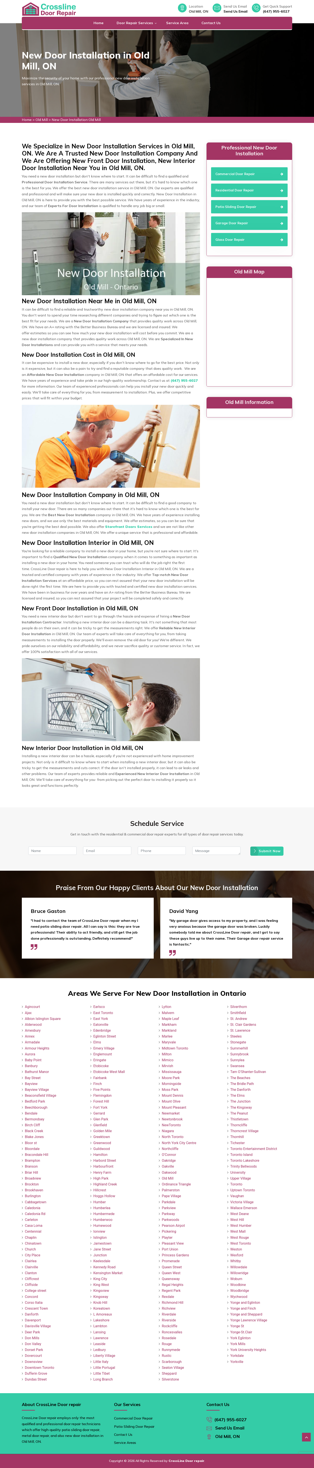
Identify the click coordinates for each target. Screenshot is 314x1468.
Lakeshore (101, 1320)
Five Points (101, 1090)
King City (100, 1279)
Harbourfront (103, 1166)
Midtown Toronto (175, 1048)
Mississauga (171, 1072)
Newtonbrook (172, 1119)
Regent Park (171, 1291)
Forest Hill (101, 1101)
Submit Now (267, 851)
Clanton (31, 1273)
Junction (100, 1255)
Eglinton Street (104, 1036)
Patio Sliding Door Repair (134, 1426)
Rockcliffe (169, 1326)
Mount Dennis (172, 1095)
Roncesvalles (172, 1332)
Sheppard (169, 1373)
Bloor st (31, 1143)
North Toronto (172, 1137)
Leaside (99, 1344)
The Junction (240, 1101)
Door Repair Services (135, 23)
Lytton (166, 1007)
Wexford (236, 1255)
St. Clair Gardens (243, 1025)
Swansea (237, 1066)
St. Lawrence (240, 1030)
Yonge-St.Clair (241, 1332)
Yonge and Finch (243, 1308)
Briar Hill (31, 1172)
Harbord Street (104, 1160)
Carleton (31, 1220)
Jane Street (102, 1249)
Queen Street (172, 1267)
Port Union (170, 1249)
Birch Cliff (32, 1125)
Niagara (168, 1131)
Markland (169, 1030)
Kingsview (101, 1291)
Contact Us (211, 23)
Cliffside (31, 1285)
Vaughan (237, 1196)
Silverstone (170, 1379)
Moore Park (171, 1078)
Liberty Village (104, 1356)
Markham (169, 1025)
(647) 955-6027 (276, 11)
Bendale (31, 1113)
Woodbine (238, 1285)
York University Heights (248, 1350)
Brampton (32, 1160)
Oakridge (169, 1160)
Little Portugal (104, 1368)
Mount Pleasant (174, 1107)
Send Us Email (235, 11)
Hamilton (100, 1155)
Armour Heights (37, 1048)
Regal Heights (172, 1285)
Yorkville (236, 1362)
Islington (100, 1237)
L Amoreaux (102, 1314)
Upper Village (240, 1178)
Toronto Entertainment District (253, 1149)
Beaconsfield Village (40, 1095)
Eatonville (100, 1025)
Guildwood (101, 1149)
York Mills (238, 1344)
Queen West (171, 1273)
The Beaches (240, 1078)
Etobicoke (101, 1066)
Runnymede (171, 1350)
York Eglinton (240, 1338)
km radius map (249, 331)
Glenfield (100, 1125)
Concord (31, 1297)
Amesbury (33, 1030)
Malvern (168, 1013)
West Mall (238, 1231)
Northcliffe (170, 1149)
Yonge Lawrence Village (248, 1320)
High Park (100, 1178)
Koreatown (101, 1308)
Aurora (30, 1054)
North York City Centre (179, 1143)
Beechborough (36, 1107)
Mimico (167, 1060)
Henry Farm (102, 1172)
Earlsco (99, 1007)
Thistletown (239, 1119)
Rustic (166, 1356)
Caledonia (32, 1208)
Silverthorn (238, 1007)
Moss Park (170, 1090)
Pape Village (171, 1196)
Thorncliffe (238, 1125)
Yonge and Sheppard (246, 1314)
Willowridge (239, 1273)
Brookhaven (34, 1190)
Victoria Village (242, 1202)
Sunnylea (237, 1060)
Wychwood (238, 1297)
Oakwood (169, 1172)
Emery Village (103, 1048)
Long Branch (103, 1379)
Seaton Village (173, 1368)
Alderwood (33, 1025)
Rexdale (168, 1297)
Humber (99, 1202)
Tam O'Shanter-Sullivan (248, 1072)
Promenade (171, 1261)
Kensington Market (108, 1273)
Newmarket (171, 1113)
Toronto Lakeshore (244, 1160)
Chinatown (33, 1243)
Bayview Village (37, 1090)
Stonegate (238, 1042)
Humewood (102, 1226)
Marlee (167, 1036)
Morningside (171, 1084)
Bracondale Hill (36, 1155)
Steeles (236, 1036)
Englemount (102, 1054)
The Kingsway (241, 1107)
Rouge (167, 1344)
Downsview (34, 1362)
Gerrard (99, 1113)
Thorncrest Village (244, 1131)
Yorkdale (237, 1356)
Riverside (169, 1320)
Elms (97, 1042)
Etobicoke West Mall (109, 1072)
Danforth (32, 1314)
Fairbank (100, 1078)
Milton (167, 1054)
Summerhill (239, 1048)
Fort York (100, 1107)
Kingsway (100, 1297)
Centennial (33, 1231)
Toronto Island (241, 1155)
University (238, 1172)
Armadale (32, 1042)
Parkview (169, 1208)
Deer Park (32, 1332)
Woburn (236, 1279)
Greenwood (102, 1143)
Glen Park (100, 1119)
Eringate (99, 1060)
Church (30, 1249)
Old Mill (42, 119)
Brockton (32, 1184)
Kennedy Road (104, 1267)
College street (35, 1291)
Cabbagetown (35, 1202)
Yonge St (237, 1326)
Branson (31, 1166)
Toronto (236, 1184)
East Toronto (103, 1013)
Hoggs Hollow (104, 1196)
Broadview (33, 1178)
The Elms (237, 1095)
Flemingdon (102, 1095)
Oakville (168, 1166)
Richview (169, 1308)
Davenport (33, 1320)
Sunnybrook (239, 1054)
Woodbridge (239, 1291)
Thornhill (237, 1137)
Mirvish (167, 1066)
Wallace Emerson (243, 1208)
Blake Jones (34, 1137)
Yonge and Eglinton (245, 1303)
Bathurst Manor (37, 1072)
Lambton (100, 1326)
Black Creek (34, 1131)
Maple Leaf (170, 1019)
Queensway (171, 1279)
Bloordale (32, 1149)
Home (99, 23)
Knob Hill (100, 1303)
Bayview (31, 1084)
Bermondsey (34, 1119)
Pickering (169, 1231)
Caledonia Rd (35, 1214)
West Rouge (239, 1237)
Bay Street (33, 1078)
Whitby (235, 1261)
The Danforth (240, 1090)
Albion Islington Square (43, 1019)
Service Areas (125, 1442)
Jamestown (102, 1243)
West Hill (237, 1220)
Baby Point (33, 1060)
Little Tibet (101, 1373)
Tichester (237, 1143)
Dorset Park (34, 1350)
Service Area (177, 23)
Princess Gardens (175, 1255)
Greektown (101, 1137)
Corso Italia (34, 1303)
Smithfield (238, 1013)
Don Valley (33, 1344)
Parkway (168, 1214)
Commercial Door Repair (133, 1418)
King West (101, 1285)
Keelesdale (101, 1261)
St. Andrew (238, 1019)
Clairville (31, 1267)
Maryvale (169, 1042)
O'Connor (169, 1155)
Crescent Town (36, 1308)
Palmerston (171, 1190)
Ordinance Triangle (176, 1184)
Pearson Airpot (173, 1226)
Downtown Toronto (39, 1368)
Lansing (99, 1332)
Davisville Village (38, 1326)
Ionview (99, 1231)
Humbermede (103, 1214)
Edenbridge (102, 1030)
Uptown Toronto (242, 1190)
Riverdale (169, 1314)
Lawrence (100, 1338)
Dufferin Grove (36, 1373)
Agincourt (32, 1007)
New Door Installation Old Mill (76, 119)
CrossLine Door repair (186, 1461)
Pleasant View (173, 1243)
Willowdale (238, 1267)
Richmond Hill (172, 1303)
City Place (32, 1255)
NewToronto (171, 1125)
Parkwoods (170, 1220)
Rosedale (169, 1338)
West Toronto (240, 1243)
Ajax (28, 1013)
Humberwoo (103, 1220)
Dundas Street (36, 1379)
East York (100, 1019)
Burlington (33, 1196)
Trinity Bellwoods (243, 1166)
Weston (236, 1249)
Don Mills (32, 1338)
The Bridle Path (242, 1084)
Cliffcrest (32, 1279)
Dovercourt (33, 1356)
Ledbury (99, 1350)
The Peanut (239, 1113)
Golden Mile (102, 1131)
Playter (167, 1237)
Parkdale (168, 1202)
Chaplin (31, 1237)
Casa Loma (34, 1226)
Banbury (31, 1066)
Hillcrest (99, 1190)
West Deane (239, 1214)
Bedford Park (35, 1101)
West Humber (240, 1226)
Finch (97, 1084)
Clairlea (30, 1261)
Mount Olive (171, 1101)
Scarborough (172, 1362)
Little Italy (100, 1362)
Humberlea (101, 1208)
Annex (30, 1036)
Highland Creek (105, 1184)
